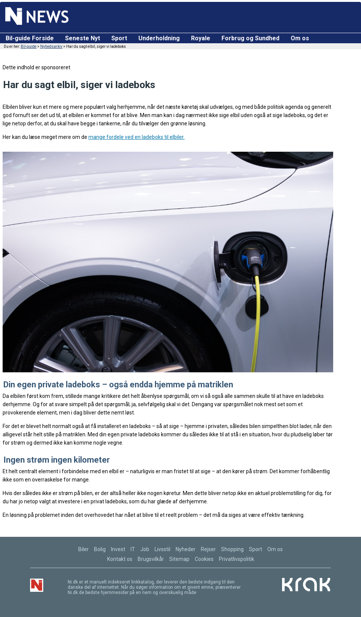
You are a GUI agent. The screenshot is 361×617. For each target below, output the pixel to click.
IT (132, 549)
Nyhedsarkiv (51, 46)
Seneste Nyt (82, 38)
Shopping (232, 549)
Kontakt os (119, 559)
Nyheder (186, 549)
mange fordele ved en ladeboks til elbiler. (136, 137)
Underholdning (159, 38)
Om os (300, 38)
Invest (118, 549)
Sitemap (179, 559)
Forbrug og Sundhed (250, 38)
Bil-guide (28, 46)
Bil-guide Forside (30, 38)
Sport (119, 38)
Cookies (204, 559)
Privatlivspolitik (236, 559)
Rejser (208, 549)
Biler (83, 549)
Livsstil (162, 549)
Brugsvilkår (151, 559)
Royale (200, 38)
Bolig (100, 549)
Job (144, 549)
